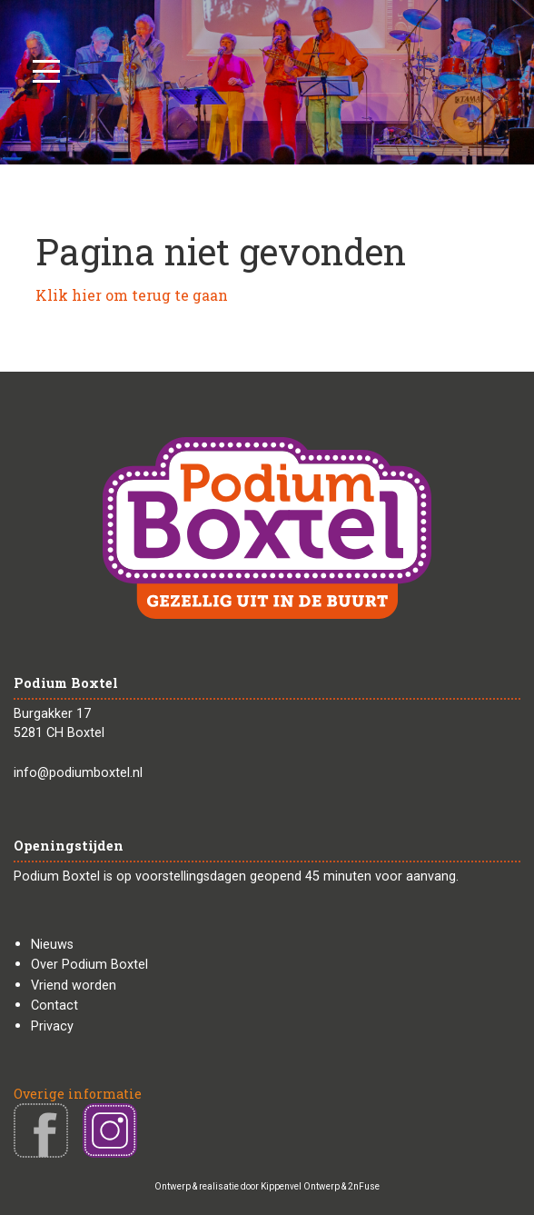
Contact (54, 1005)
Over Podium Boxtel (89, 964)
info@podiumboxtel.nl (78, 773)
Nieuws (52, 944)
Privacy (52, 1026)
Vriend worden (73, 985)
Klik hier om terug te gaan (131, 294)
